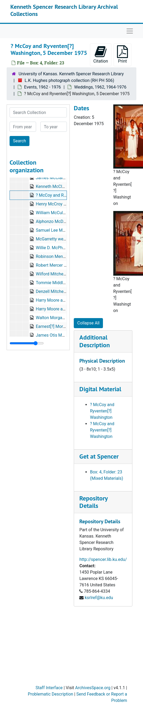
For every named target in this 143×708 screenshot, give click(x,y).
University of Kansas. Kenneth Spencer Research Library (71, 73)
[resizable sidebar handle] (27, 343)
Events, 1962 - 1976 (42, 87)
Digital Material (100, 389)
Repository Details (93, 502)
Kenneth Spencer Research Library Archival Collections (64, 10)
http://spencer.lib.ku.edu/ (103, 559)
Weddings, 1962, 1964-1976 (100, 87)
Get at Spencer (99, 456)
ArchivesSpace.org (92, 687)
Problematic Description (50, 694)
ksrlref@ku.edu (99, 597)
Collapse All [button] (88, 323)
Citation (100, 54)
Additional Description (94, 341)
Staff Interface (49, 687)
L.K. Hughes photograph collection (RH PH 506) (69, 80)
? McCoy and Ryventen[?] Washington (102, 411)
